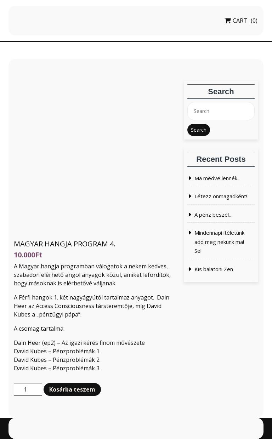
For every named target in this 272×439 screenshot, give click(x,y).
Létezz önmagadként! (220, 196)
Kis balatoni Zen (213, 269)
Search (198, 129)
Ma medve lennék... (217, 178)
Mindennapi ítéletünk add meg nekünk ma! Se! (219, 241)
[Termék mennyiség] (28, 389)
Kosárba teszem (72, 389)
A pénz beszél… (213, 214)
